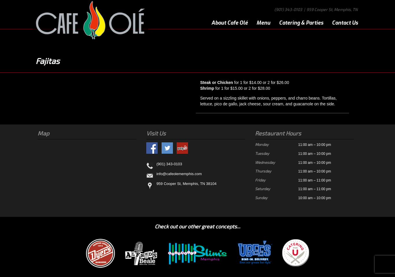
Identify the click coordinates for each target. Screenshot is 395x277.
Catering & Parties (301, 22)
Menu (263, 22)
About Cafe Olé (229, 22)
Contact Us (345, 22)
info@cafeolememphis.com (179, 174)
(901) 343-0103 (288, 9)
